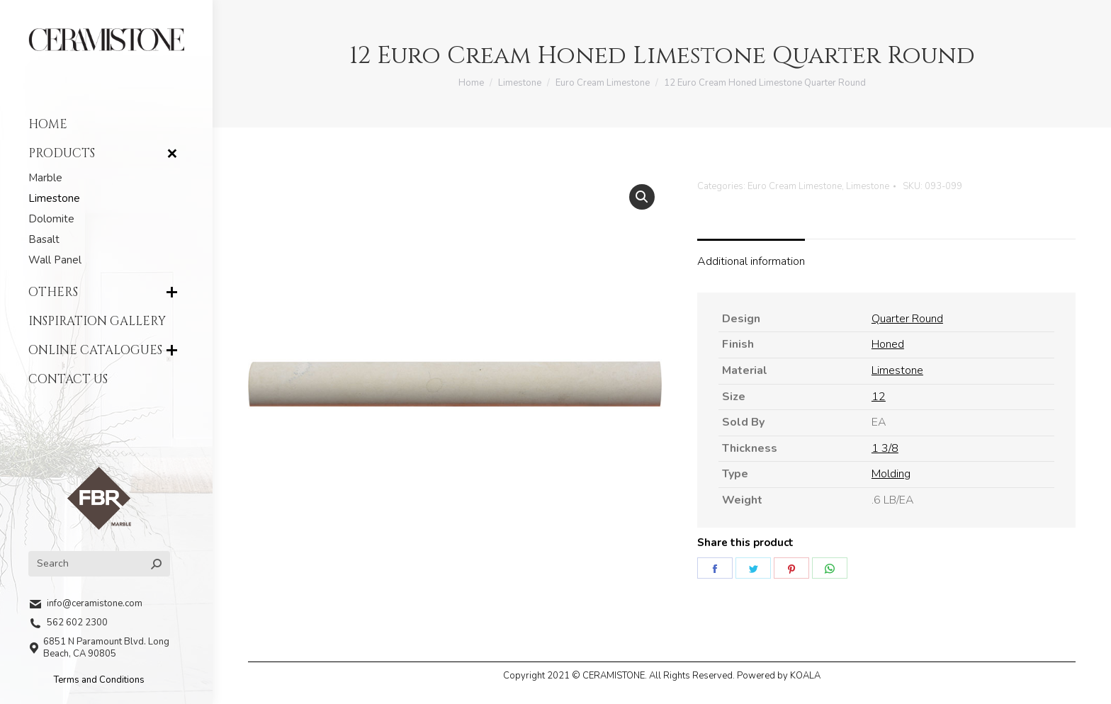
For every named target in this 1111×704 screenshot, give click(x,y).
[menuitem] (106, 124)
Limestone (867, 186)
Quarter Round (907, 319)
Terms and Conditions (99, 680)
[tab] (751, 255)
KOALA (805, 675)
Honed (888, 344)
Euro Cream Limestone (795, 186)
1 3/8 (885, 448)
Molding (891, 474)
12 (879, 396)
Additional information (751, 261)
